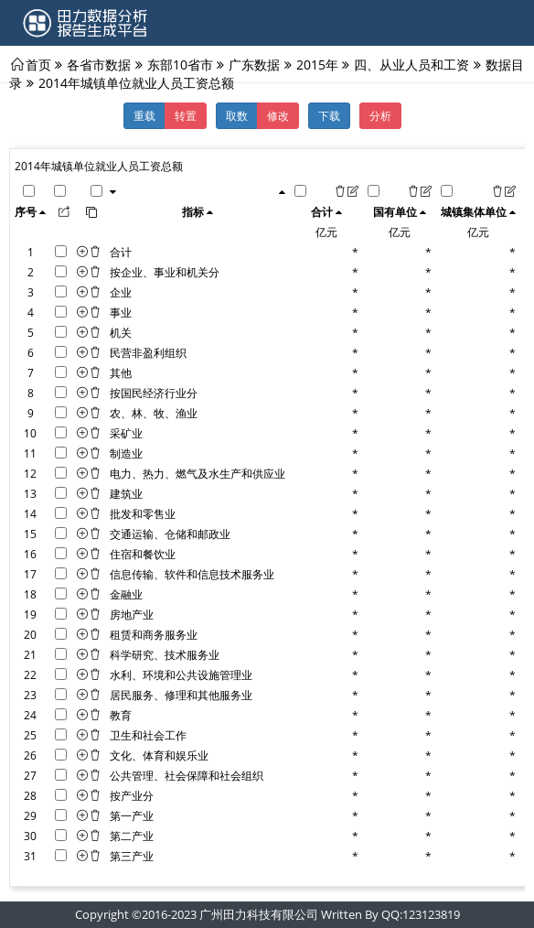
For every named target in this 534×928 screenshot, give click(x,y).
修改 (278, 115)
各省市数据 (99, 64)
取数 (237, 115)
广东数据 (254, 64)
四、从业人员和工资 (411, 64)
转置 (186, 115)
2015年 (317, 64)
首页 (38, 64)
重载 (144, 115)
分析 (380, 115)
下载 (329, 115)
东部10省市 (180, 64)
